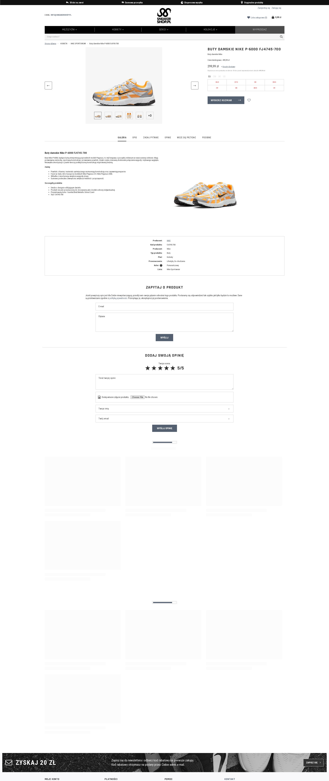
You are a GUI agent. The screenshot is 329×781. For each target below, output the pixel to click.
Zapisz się (312, 762)
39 (217, 88)
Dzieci (162, 29)
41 (274, 88)
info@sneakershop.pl (61, 15)
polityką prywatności (118, 298)
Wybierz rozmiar (221, 100)
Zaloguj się (276, 8)
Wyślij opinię (164, 428)
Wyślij (164, 337)
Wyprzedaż (260, 29)
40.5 (255, 88)
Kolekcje (209, 29)
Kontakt (229, 779)
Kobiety (117, 29)
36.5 (217, 82)
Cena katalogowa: (215, 60)
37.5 (236, 82)
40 (236, 88)
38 (255, 82)
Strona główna (50, 43)
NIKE (169, 240)
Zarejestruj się (264, 8)
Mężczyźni (68, 29)
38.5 (274, 82)
